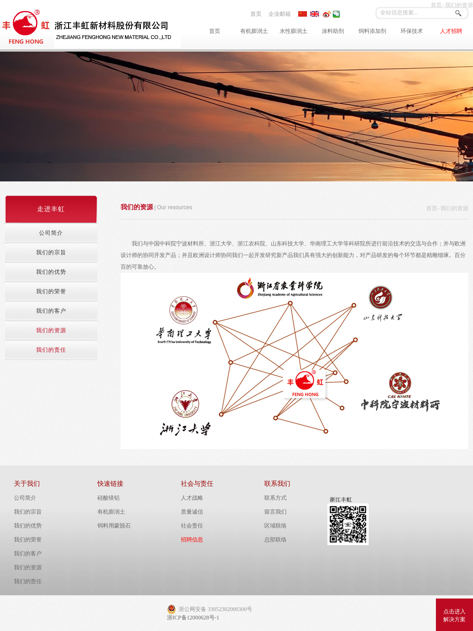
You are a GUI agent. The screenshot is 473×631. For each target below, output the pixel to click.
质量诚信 (192, 512)
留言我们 (275, 512)
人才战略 (192, 498)
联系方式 (275, 498)
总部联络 (275, 539)
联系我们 (277, 483)
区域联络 (275, 525)
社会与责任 (197, 483)
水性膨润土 (293, 31)
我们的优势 (28, 525)
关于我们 (27, 483)
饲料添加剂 (372, 31)
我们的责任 (28, 581)
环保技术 (412, 31)
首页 (256, 14)
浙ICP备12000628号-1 (193, 617)
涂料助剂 (333, 31)
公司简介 (25, 498)
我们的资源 (28, 567)
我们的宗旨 (28, 512)
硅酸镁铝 (108, 498)
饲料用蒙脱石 (114, 525)
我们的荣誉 (28, 539)
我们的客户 (28, 553)
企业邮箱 (279, 14)
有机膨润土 (254, 31)
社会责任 (192, 525)
